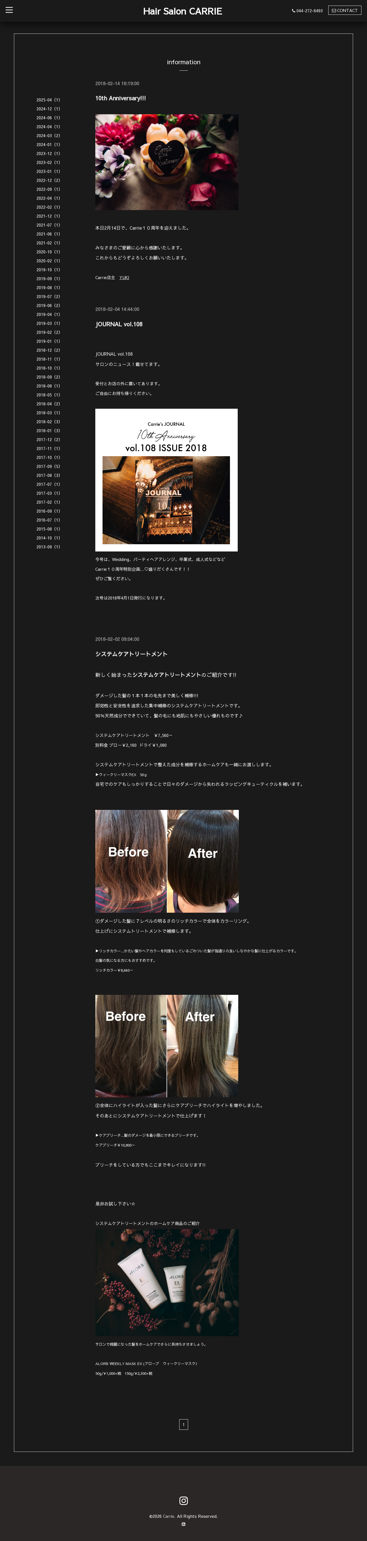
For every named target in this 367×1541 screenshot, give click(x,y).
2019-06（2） (49, 305)
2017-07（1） (49, 484)
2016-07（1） (49, 520)
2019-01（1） (49, 341)
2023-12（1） (49, 153)
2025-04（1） (49, 100)
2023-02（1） (49, 162)
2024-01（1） (49, 144)
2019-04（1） (49, 314)
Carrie (168, 1516)
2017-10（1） (49, 457)
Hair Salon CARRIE (182, 10)
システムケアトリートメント (131, 653)
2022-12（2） (49, 180)
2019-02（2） (49, 332)
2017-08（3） (49, 475)
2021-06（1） (49, 234)
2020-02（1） (49, 260)
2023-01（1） (49, 171)
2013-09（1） (49, 547)
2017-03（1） (49, 493)
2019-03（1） (49, 323)
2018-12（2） (49, 350)
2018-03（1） (49, 412)
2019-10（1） (49, 269)
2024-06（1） (49, 117)
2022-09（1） (49, 189)
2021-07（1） (49, 225)
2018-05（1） (49, 395)
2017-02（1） (49, 502)
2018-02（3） (49, 421)
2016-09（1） (49, 511)
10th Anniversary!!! (120, 98)
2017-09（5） (49, 466)
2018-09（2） (49, 377)
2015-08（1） (49, 529)
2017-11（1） (49, 448)
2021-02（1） (49, 243)
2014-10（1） (49, 538)
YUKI (124, 277)
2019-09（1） (49, 278)
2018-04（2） (49, 403)
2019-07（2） (49, 296)
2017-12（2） (49, 439)
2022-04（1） (49, 198)
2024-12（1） (49, 108)
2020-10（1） (49, 252)
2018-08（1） (49, 386)
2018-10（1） (49, 368)
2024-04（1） (49, 126)
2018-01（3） (49, 430)
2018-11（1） (49, 359)
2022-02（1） (49, 207)
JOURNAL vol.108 (118, 323)
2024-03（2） (49, 135)
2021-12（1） (49, 216)
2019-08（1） (49, 287)
